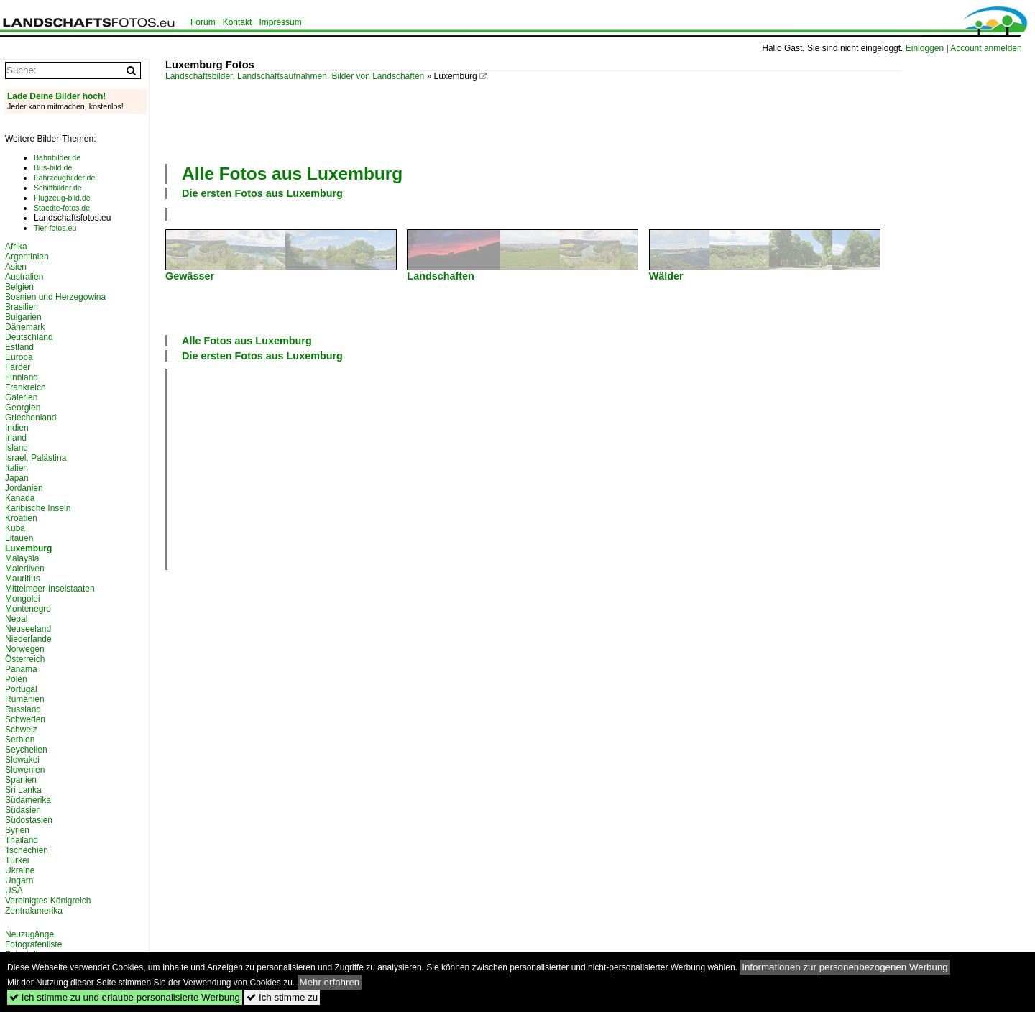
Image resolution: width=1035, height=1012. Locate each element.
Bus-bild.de (53, 167)
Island (16, 448)
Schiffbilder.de (58, 187)
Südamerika (28, 800)
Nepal (16, 619)
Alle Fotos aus (292, 173)
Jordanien (24, 488)
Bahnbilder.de (57, 157)
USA (14, 891)
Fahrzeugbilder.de (64, 177)
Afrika (16, 247)
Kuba (15, 528)
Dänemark (25, 327)
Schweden (25, 719)
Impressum (280, 22)
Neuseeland (28, 629)
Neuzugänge (29, 934)
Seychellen (26, 750)
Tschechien (26, 850)
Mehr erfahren (330, 982)
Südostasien (28, 820)
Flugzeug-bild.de (62, 197)
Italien (16, 468)
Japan (17, 478)
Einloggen (925, 48)
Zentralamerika (34, 911)
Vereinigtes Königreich (48, 901)
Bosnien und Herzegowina (55, 297)
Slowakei (22, 760)
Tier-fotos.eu (55, 228)
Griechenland (30, 418)
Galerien (21, 397)
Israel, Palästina (35, 458)
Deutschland (29, 337)
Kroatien (21, 518)
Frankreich (25, 387)
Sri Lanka (23, 790)
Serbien (19, 740)
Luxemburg (28, 548)
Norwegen (25, 649)
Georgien (22, 407)
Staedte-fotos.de (62, 207)
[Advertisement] (533, 120)
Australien (24, 277)
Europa (19, 357)
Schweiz (21, 729)
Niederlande (28, 639)
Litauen (19, 538)
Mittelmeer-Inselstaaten (50, 589)
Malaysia (22, 558)
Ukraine (19, 870)
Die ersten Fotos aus (262, 193)
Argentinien (27, 257)
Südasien (23, 810)
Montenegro (28, 609)
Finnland (21, 377)
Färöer (17, 367)
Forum (203, 22)
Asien (16, 267)
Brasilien (21, 307)
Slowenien (25, 770)
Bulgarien (23, 317)
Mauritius (22, 579)
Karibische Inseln (37, 508)
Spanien (21, 780)
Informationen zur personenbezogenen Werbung (845, 967)
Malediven (25, 569)
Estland (19, 347)
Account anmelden (985, 48)
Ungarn (19, 880)
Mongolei (22, 599)
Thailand (21, 840)
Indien (17, 428)
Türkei (17, 860)
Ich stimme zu (282, 997)
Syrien (17, 830)
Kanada (19, 498)
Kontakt (237, 22)
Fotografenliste (33, 944)
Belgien (19, 287)
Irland (16, 438)
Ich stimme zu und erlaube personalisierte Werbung (124, 997)
